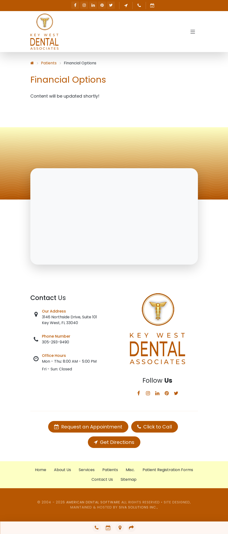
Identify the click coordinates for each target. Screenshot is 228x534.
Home (40, 470)
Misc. (130, 470)
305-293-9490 (55, 342)
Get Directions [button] (126, 5)
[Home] (32, 63)
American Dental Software (93, 502)
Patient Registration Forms (168, 470)
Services (87, 470)
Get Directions (114, 442)
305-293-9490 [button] (139, 5)
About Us (62, 470)
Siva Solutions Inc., (138, 507)
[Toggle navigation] (193, 32)
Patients (49, 63)
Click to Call (154, 426)
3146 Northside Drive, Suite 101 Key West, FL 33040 (69, 320)
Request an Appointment (88, 426)
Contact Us (102, 479)
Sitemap (129, 479)
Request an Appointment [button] (152, 5)
